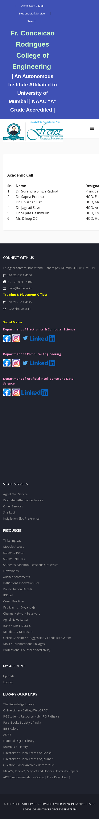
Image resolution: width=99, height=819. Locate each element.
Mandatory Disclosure (18, 632)
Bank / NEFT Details (17, 626)
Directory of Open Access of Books (27, 753)
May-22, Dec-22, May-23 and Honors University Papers (40, 771)
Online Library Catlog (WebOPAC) (25, 710)
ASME (7, 735)
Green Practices (14, 601)
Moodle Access (13, 547)
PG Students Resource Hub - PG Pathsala (31, 716)
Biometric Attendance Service (23, 500)
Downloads (11, 571)
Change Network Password (21, 613)
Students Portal (13, 553)
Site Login (10, 512)
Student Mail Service (32, 13)
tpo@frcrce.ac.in (19, 309)
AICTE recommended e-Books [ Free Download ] (36, 777)
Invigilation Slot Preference (21, 518)
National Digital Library (18, 741)
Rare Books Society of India (22, 722)
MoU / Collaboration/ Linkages (24, 644)
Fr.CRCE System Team (62, 809)
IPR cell (8, 595)
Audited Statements (16, 577)
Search (31, 21)
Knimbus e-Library (15, 747)
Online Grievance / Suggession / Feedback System (37, 638)
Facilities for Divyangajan (20, 607)
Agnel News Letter (15, 619)
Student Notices (14, 559)
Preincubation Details (17, 589)
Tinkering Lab (12, 540)
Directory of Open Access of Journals (28, 759)
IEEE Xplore (10, 729)
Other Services (13, 506)
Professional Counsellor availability (26, 650)
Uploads (8, 676)
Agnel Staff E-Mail (32, 6)
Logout (8, 682)
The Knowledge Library (18, 704)
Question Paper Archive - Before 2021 (29, 765)
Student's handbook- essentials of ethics (30, 565)
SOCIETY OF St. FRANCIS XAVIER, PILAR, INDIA (50, 804)
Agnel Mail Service (15, 494)
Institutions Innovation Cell (21, 583)
